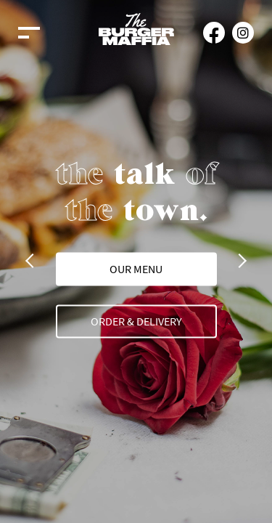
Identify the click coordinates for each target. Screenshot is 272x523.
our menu (136, 268)
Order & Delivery (136, 320)
